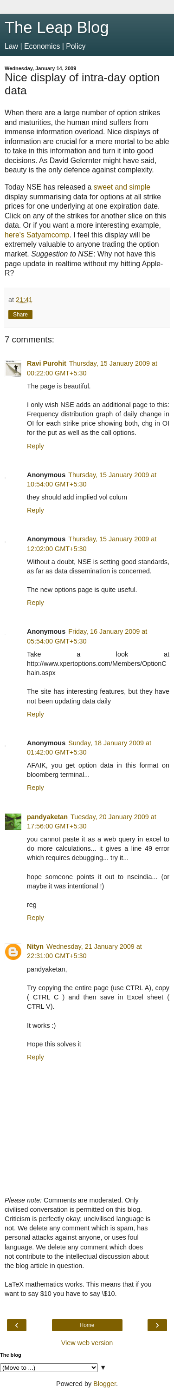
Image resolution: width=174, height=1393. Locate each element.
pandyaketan (47, 817)
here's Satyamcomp (37, 235)
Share (20, 314)
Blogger (104, 1383)
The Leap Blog (57, 27)
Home (86, 1325)
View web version (87, 1343)
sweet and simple (122, 187)
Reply (35, 446)
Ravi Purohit (46, 363)
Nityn (35, 946)
